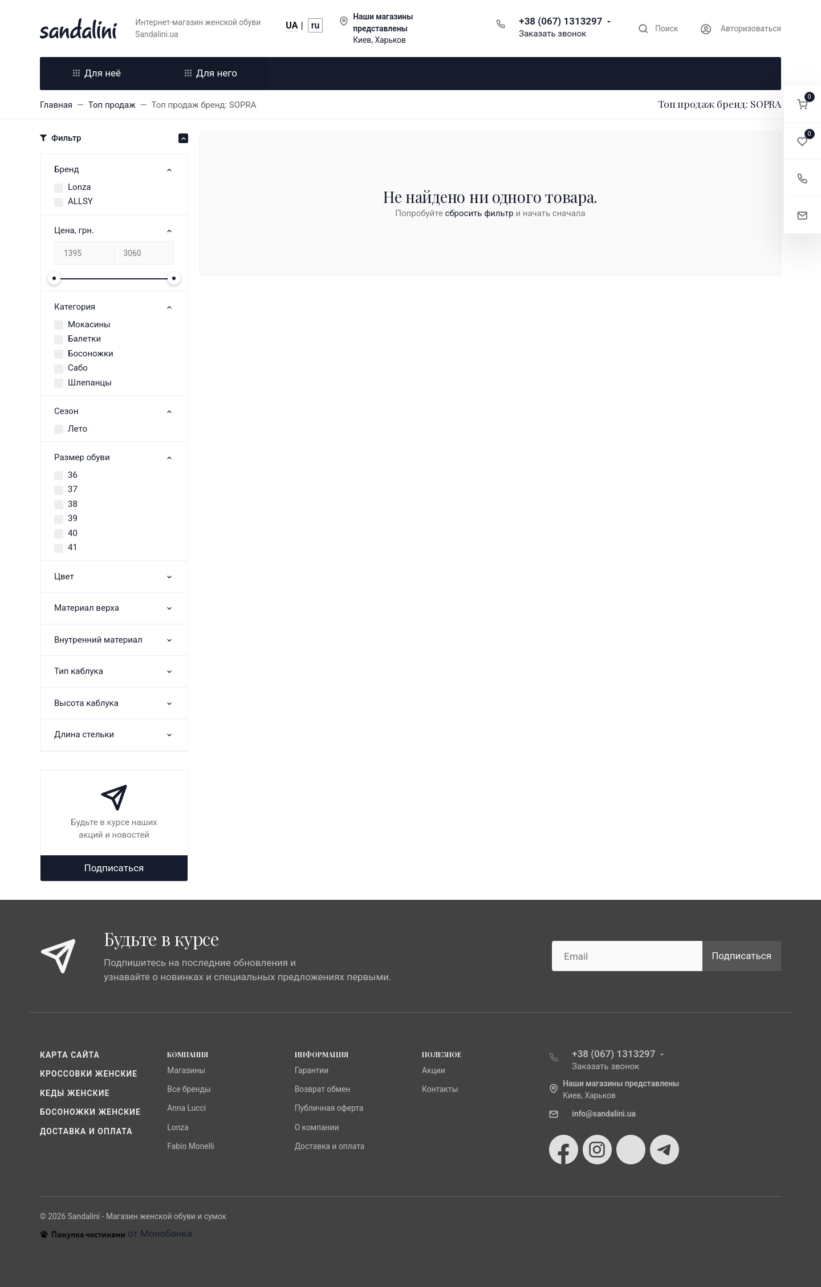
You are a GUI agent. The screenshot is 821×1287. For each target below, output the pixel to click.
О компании (317, 1127)
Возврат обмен (323, 1089)
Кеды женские (74, 1093)
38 (73, 504)
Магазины (186, 1070)
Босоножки (90, 353)
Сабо (78, 368)
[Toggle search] (658, 29)
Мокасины (89, 324)
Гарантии (312, 1070)
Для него (211, 73)
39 (73, 518)
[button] (802, 104)
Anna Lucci (186, 1108)
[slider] (54, 278)
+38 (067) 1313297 (560, 21)
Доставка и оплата (86, 1131)
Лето (77, 429)
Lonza (79, 187)
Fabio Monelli (190, 1146)
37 (73, 489)
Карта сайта (70, 1054)
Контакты (440, 1089)
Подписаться (114, 868)
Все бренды (188, 1089)
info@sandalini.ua (604, 1113)
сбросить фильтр (479, 213)
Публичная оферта (329, 1108)
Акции (433, 1070)
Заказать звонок (552, 34)
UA (292, 25)
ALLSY (80, 201)
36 (73, 475)
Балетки (84, 339)
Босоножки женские (90, 1112)
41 (73, 547)
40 (73, 533)
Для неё (97, 73)
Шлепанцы (90, 382)
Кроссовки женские (88, 1073)
